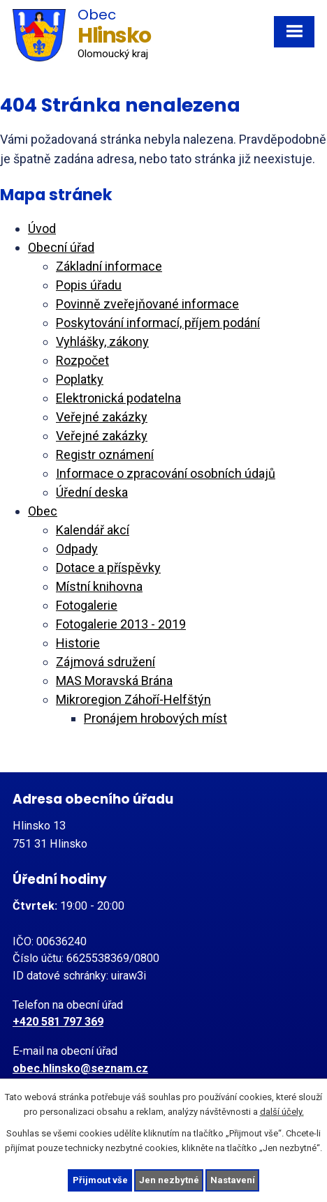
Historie (78, 643)
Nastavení (232, 1180)
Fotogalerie (86, 605)
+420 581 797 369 (58, 1021)
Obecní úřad (61, 247)
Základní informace (109, 266)
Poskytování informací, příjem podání (158, 322)
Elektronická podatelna (118, 398)
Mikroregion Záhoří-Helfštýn (133, 699)
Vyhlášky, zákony (102, 341)
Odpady (77, 548)
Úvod (42, 228)
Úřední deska (92, 492)
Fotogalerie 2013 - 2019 (121, 624)
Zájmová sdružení (105, 661)
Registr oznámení (105, 454)
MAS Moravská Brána (114, 680)
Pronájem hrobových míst (155, 718)
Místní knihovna (99, 586)
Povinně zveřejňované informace (147, 303)
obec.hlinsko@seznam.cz (80, 1068)
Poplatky (79, 379)
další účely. (282, 1111)
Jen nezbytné (169, 1180)
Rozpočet (82, 360)
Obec (42, 511)
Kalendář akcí (92, 530)
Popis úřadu (89, 285)
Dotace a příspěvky (108, 567)
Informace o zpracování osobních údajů (165, 473)
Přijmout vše (100, 1180)
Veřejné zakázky (101, 417)
